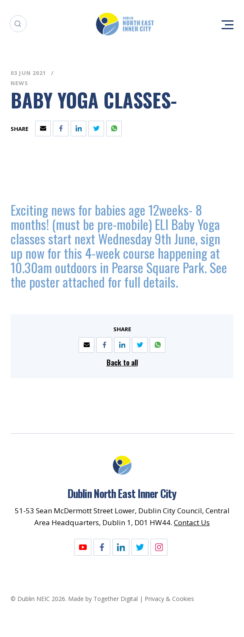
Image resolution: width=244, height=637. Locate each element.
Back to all (122, 362)
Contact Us (192, 522)
